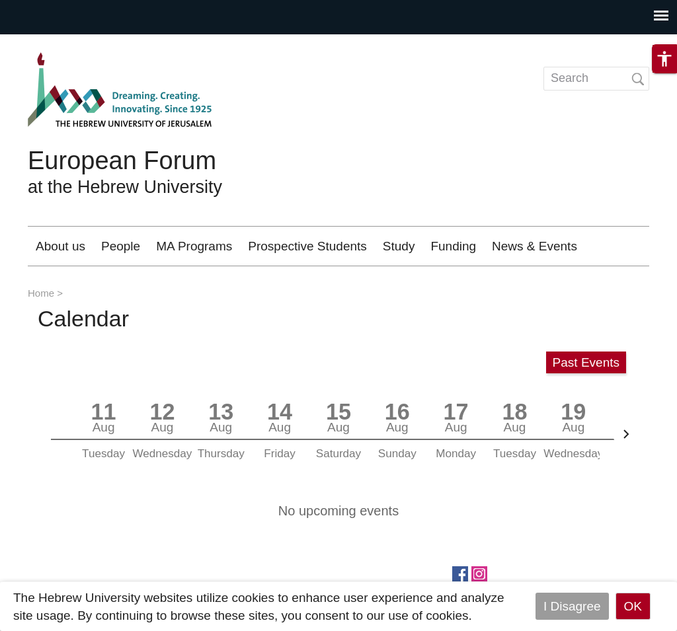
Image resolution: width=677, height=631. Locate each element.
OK (633, 606)
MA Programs (194, 246)
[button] (664, 64)
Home (41, 293)
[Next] (626, 434)
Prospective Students (307, 246)
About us (60, 246)
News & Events (534, 246)
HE (556, 86)
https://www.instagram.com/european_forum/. (479, 573)
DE (601, 86)
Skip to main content (57, 43)
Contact (578, 125)
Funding (453, 246)
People (120, 246)
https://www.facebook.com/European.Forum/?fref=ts (460, 573)
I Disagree (572, 606)
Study (399, 246)
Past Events (586, 362)
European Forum (122, 160)
